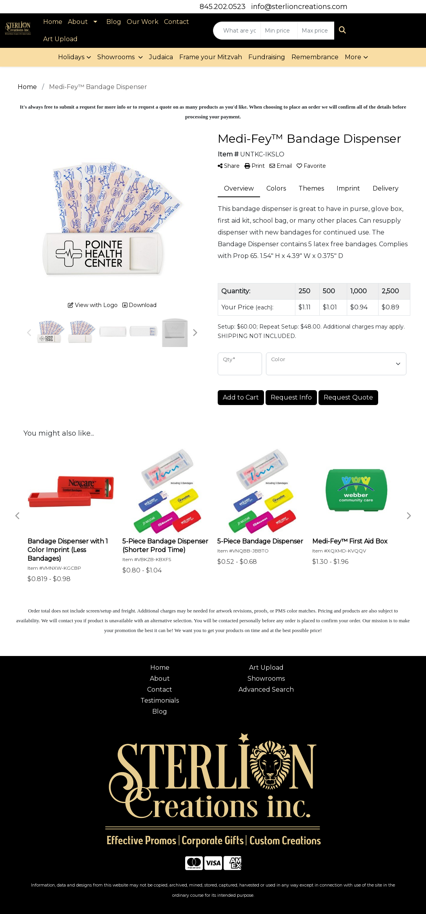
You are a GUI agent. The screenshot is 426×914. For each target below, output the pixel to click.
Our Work (142, 21)
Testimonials (159, 700)
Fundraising (266, 57)
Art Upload (60, 39)
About (78, 21)
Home (52, 21)
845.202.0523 (223, 6)
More (353, 57)
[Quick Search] (237, 31)
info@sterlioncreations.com (299, 6)
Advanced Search (266, 689)
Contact (176, 21)
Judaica (161, 57)
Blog (113, 21)
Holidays (71, 57)
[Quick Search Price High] (316, 31)
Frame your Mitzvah (210, 57)
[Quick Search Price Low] (279, 31)
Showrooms (116, 57)
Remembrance (315, 57)
